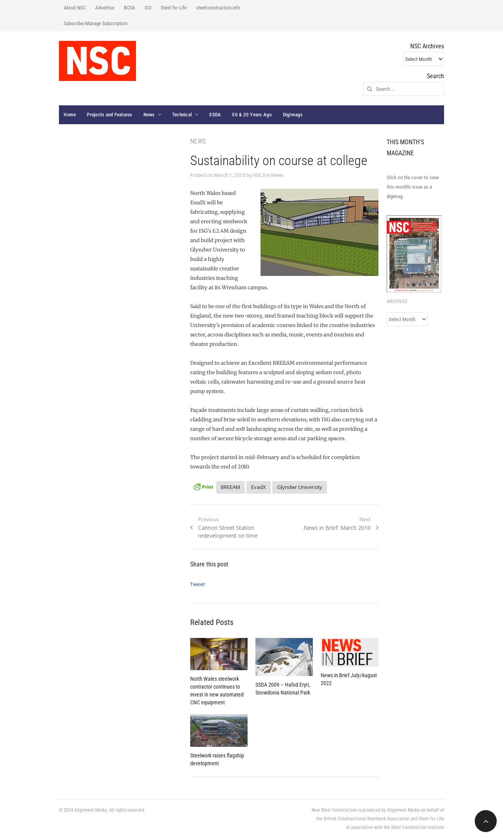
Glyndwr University (299, 487)
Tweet (197, 584)
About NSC (75, 8)
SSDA (215, 115)
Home (70, 115)
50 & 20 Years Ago (252, 115)
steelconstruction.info (218, 8)
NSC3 (259, 175)
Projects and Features (109, 115)
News (149, 115)
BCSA (129, 8)
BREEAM (230, 487)
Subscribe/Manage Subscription (95, 23)
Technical (182, 115)
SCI (148, 8)
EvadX (258, 487)
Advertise (104, 8)
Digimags (293, 115)
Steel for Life (174, 8)
